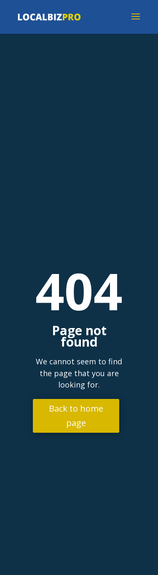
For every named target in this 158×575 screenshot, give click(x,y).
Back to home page (76, 416)
